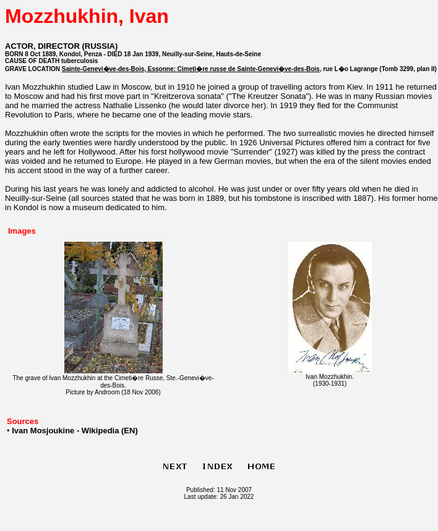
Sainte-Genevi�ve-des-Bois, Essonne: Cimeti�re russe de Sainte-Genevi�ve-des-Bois (191, 69)
